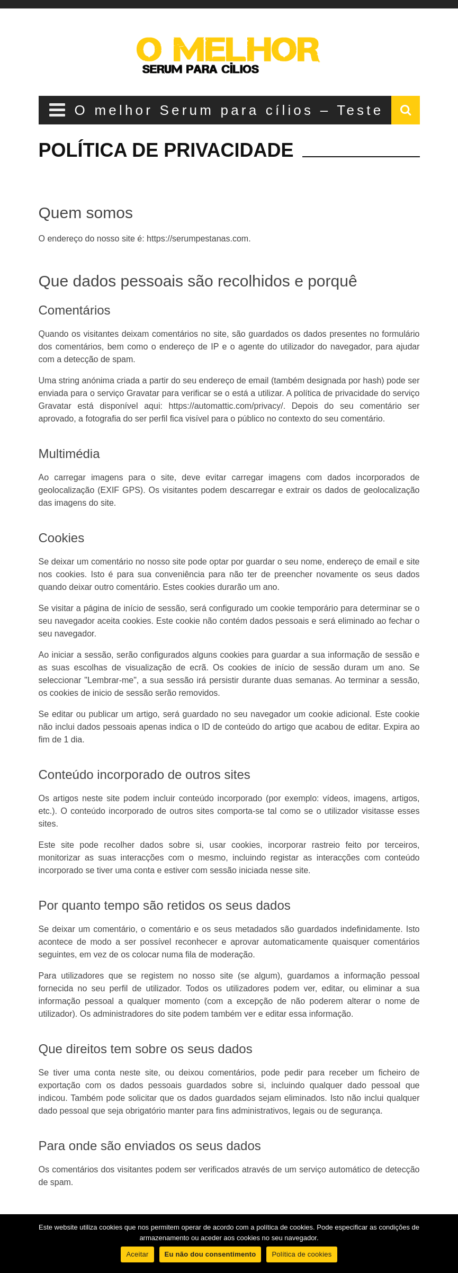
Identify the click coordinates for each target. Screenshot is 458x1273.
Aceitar (137, 1254)
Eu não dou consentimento (210, 1254)
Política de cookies (301, 1254)
